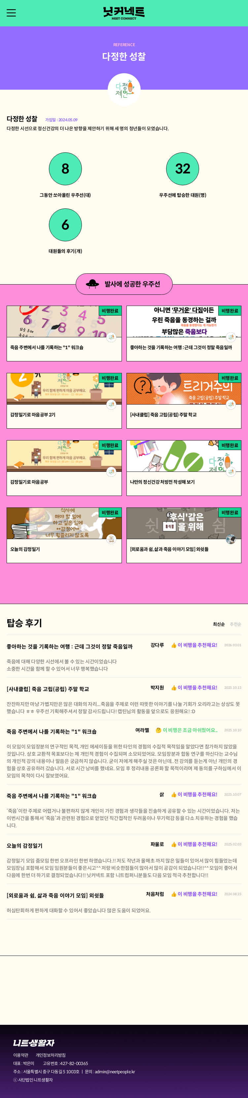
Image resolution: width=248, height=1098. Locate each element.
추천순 (235, 624)
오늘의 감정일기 (25, 845)
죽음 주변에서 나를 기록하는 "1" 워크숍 (52, 731)
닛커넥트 (124, 13)
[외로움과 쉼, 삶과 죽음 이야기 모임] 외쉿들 (55, 895)
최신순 (219, 624)
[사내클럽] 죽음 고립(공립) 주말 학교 (48, 689)
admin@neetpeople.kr (115, 1072)
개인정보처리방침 (51, 1055)
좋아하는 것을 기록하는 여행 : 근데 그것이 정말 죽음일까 (70, 646)
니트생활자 (33, 1043)
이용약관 (20, 1055)
